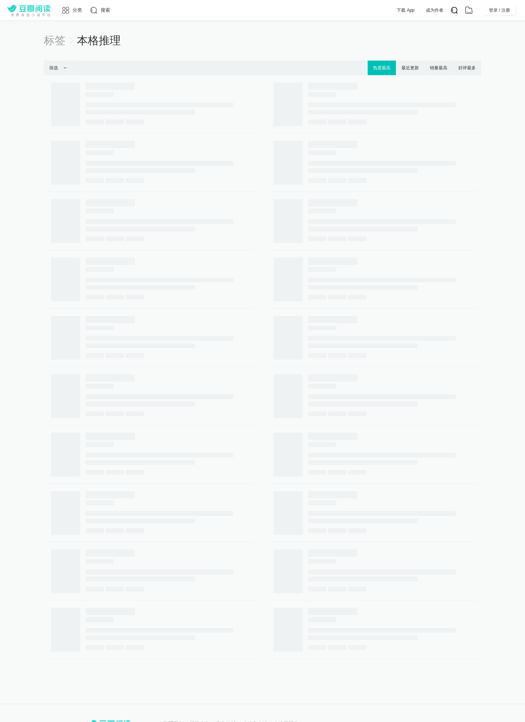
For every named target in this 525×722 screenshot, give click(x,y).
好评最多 (467, 67)
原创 (233, 10)
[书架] (469, 10)
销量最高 (438, 67)
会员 (299, 10)
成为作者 (449, 10)
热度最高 (381, 67)
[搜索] (100, 10)
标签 (55, 40)
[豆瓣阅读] (28, 10)
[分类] (72, 10)
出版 (278, 10)
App (320, 10)
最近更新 (410, 67)
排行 (255, 10)
